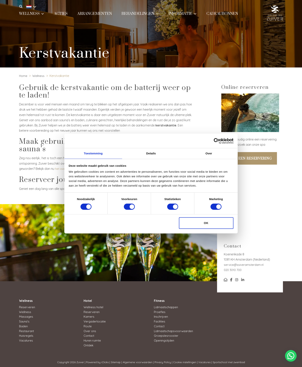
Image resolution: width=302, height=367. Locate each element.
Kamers (89, 316)
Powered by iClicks (97, 361)
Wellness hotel (94, 307)
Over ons (90, 330)
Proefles (159, 312)
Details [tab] (151, 153)
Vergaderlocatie (95, 321)
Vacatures (26, 339)
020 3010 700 (233, 270)
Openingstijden (164, 339)
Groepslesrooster (166, 335)
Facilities (160, 321)
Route (88, 325)
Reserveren (27, 307)
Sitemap (116, 361)
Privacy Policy (162, 361)
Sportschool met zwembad (229, 361)
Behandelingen (140, 16)
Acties (61, 16)
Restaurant (27, 330)
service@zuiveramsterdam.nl (244, 265)
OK (206, 223)
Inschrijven (161, 316)
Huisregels (26, 335)
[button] (291, 356)
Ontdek (89, 344)
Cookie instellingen (184, 361)
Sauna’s (24, 321)
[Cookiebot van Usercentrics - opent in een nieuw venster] (216, 141)
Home (23, 76)
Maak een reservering (249, 159)
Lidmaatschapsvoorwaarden (174, 330)
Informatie (183, 16)
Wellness (31, 16)
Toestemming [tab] (93, 153)
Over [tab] (209, 153)
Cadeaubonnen (222, 16)
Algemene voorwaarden (137, 361)
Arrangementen (94, 16)
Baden (23, 325)
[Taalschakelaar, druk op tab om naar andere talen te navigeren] (30, 6)
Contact (89, 335)
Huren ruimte (93, 339)
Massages (26, 316)
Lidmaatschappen (167, 307)
